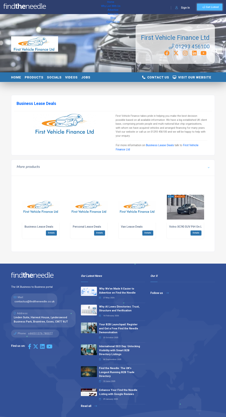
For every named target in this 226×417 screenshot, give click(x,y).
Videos (71, 77)
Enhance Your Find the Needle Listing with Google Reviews (118, 392)
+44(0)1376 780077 (40, 333)
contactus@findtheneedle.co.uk (34, 301)
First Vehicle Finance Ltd (175, 37)
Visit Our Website (192, 77)
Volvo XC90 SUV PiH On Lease (188, 226)
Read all (89, 406)
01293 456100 (189, 46)
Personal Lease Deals (87, 226)
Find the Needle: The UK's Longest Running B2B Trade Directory (116, 372)
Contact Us (134, 7)
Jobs (85, 77)
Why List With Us (71, 7)
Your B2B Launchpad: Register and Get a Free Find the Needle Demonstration (118, 328)
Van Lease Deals (132, 226)
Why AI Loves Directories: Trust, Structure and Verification (119, 308)
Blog (120, 7)
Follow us (159, 293)
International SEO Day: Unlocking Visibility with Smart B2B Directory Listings (119, 350)
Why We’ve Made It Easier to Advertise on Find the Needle (117, 290)
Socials (54, 77)
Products (34, 77)
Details (51, 233)
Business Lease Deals (160, 145)
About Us (107, 7)
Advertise (92, 7)
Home (53, 7)
